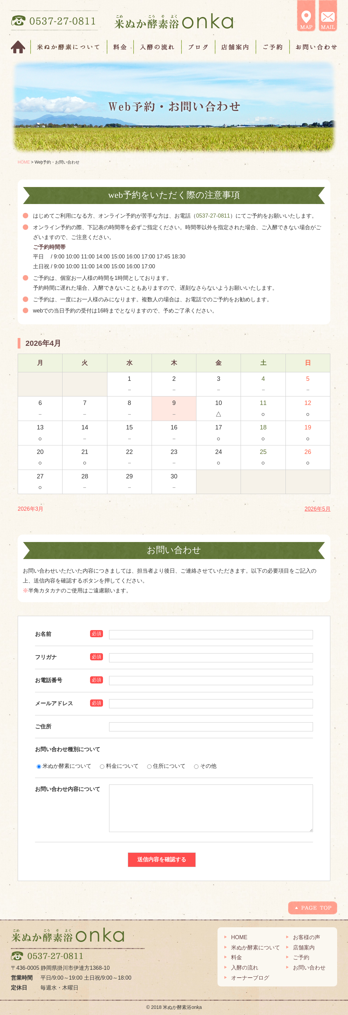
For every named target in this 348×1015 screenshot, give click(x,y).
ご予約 (273, 47)
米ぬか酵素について (69, 47)
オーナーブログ (250, 978)
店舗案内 (235, 47)
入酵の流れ (158, 47)
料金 (120, 47)
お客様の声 (306, 937)
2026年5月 (317, 509)
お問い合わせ (313, 47)
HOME (21, 47)
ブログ (198, 47)
